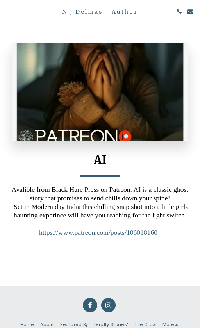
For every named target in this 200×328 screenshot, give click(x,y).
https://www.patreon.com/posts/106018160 (98, 232)
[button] (8, 11)
